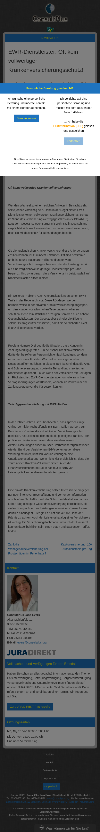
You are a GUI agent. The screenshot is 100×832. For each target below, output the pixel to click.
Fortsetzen (73, 141)
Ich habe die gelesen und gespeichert (73, 126)
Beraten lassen (26, 118)
